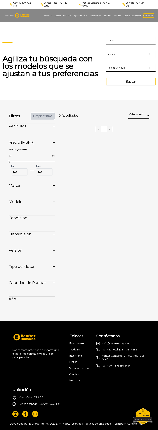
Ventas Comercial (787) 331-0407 (97, 4)
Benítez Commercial (132, 16)
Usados (58, 16)
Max (38, 166)
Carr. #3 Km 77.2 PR (31, 397)
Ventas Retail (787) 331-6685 (56, 4)
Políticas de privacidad (97, 423)
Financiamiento (78, 343)
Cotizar (67, 16)
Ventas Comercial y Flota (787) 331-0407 (123, 357)
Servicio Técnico (79, 368)
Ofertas (117, 16)
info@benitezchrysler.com (118, 343)
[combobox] (131, 40)
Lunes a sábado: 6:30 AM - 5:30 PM (39, 404)
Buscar (131, 81)
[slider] (8, 161)
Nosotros (107, 16)
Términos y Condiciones (127, 423)
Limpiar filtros (42, 116)
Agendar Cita (80, 16)
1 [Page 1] (103, 129)
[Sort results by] (138, 116)
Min (13, 166)
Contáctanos (148, 16)
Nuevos (48, 16)
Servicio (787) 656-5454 (135, 4)
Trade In (74, 349)
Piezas (73, 361)
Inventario (75, 355)
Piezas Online (95, 16)
